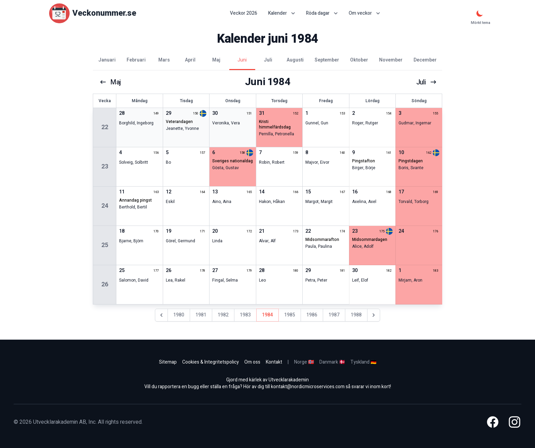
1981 (201, 314)
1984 (267, 314)
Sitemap (168, 362)
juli (426, 82)
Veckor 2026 (243, 13)
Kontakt (274, 362)
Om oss (252, 362)
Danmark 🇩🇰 (332, 362)
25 (104, 245)
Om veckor (364, 13)
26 (104, 284)
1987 (334, 314)
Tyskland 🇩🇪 (363, 362)
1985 (289, 314)
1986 (311, 314)
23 (104, 166)
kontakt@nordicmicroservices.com (308, 386)
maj (110, 82)
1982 (223, 314)
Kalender (281, 13)
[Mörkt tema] (480, 13)
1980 (178, 314)
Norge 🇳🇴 (304, 362)
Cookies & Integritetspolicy (210, 362)
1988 (356, 314)
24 (104, 206)
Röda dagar (322, 13)
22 (104, 127)
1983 (245, 314)
